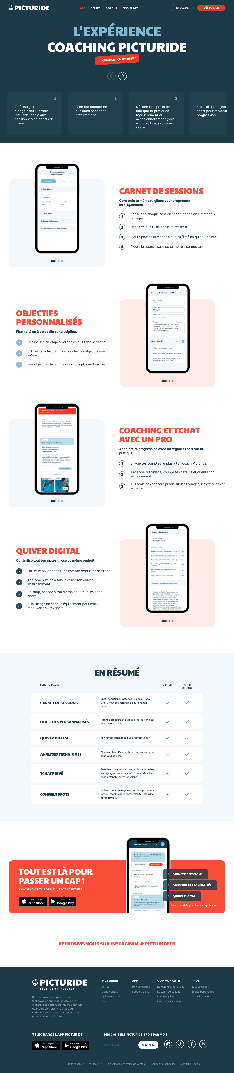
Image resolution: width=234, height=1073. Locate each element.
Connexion (182, 7)
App (82, 8)
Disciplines (130, 8)
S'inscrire (148, 1045)
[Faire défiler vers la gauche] (111, 76)
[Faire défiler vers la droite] (122, 76)
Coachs (111, 8)
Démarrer (211, 8)
